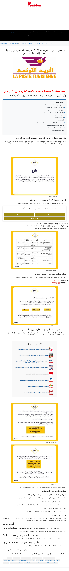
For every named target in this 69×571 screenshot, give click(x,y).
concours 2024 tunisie (26, 558)
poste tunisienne (40, 560)
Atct (26, 32)
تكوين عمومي (60, 32)
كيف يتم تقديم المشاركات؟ (57, 130)
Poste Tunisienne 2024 (50, 560)
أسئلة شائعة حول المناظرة (58, 117)
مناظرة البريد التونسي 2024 (52, 562)
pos (33, 560)
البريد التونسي (5, 562)
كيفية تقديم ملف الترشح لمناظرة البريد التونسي (53, 112)
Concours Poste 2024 (36, 558)
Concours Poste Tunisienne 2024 (10, 560)
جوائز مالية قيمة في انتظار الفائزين (56, 110)
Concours (9, 558)
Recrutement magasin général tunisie (38, 386)
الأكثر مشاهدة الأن (59, 115)
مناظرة (11, 562)
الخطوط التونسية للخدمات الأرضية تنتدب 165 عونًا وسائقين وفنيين (34, 355)
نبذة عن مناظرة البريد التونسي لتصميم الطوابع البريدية (51, 105)
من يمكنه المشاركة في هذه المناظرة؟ (55, 125)
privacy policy (39, 35)
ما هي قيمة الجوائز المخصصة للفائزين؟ (55, 127)
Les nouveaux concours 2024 (25, 560)
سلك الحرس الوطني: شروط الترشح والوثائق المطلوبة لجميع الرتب (33, 349)
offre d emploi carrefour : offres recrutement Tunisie (34, 380)
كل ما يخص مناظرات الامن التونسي (48, 32)
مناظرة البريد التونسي (16, 91)
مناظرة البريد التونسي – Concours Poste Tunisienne (35, 562)
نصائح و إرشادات (30, 35)
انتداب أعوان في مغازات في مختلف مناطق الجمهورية (36, 392)
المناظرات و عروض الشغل (12, 32)
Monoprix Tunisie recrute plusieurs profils (37, 374)
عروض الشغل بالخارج (34, 32)
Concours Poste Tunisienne (48, 91)
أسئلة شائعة (61, 120)
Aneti (21, 32)
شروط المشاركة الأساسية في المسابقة (55, 107)
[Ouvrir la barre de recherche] (34, 39)
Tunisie (58, 560)
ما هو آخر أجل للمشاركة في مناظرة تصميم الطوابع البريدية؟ (50, 122)
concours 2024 (16, 558)
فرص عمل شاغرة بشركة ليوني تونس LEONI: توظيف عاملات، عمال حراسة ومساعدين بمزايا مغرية (31, 361)
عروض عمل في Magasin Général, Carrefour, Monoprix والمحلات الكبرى (31, 367)
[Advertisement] (34, 19)
